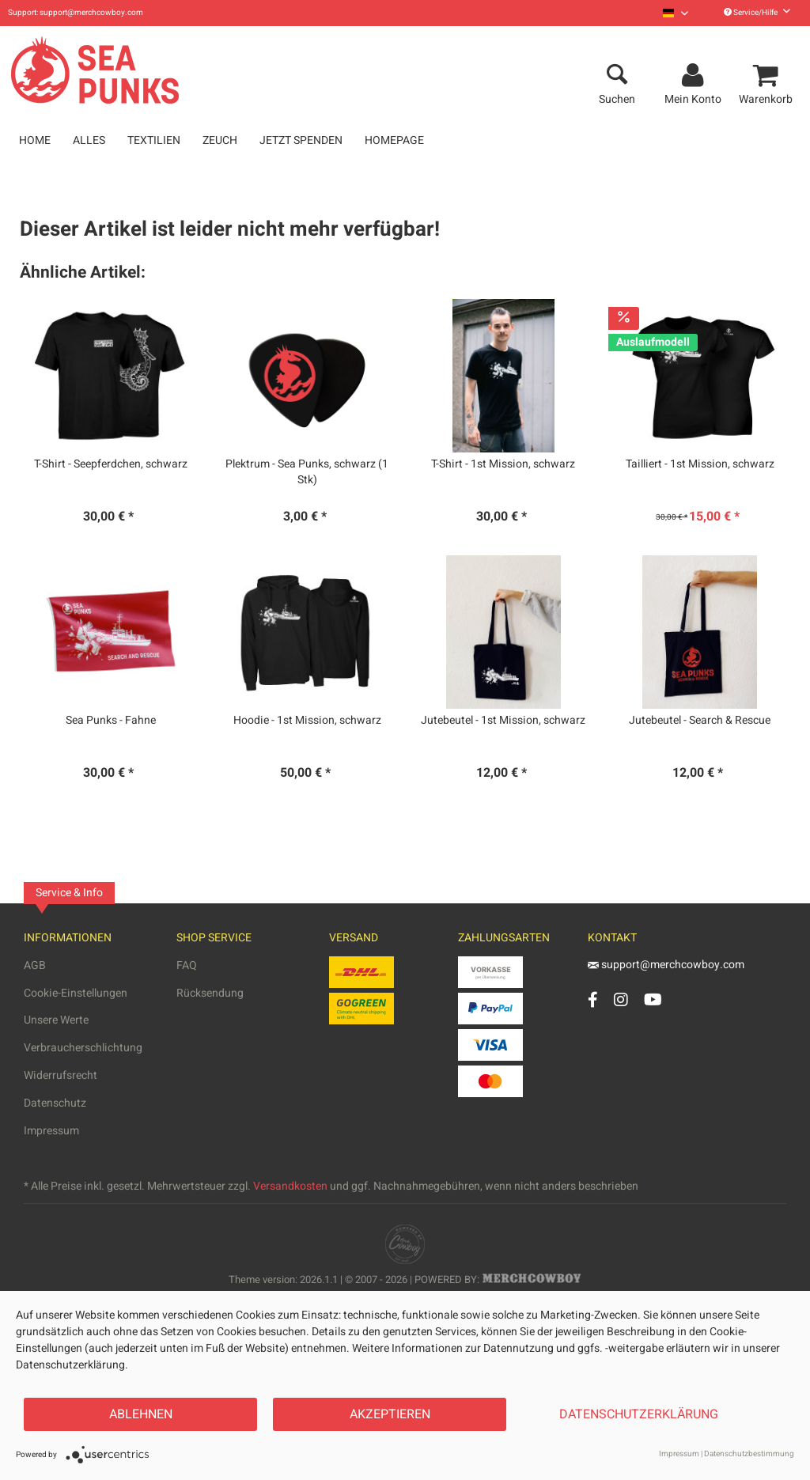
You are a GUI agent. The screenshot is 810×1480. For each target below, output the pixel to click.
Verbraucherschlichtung (83, 1047)
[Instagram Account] (621, 999)
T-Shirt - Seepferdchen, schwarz (110, 464)
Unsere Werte (56, 1020)
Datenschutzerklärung (638, 1414)
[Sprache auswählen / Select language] (675, 13)
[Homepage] (394, 140)
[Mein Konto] (695, 76)
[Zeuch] (219, 140)
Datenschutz (55, 1103)
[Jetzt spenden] (301, 140)
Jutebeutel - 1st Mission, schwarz (503, 721)
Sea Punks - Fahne (111, 721)
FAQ (186, 965)
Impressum (51, 1130)
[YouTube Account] (653, 999)
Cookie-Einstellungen (75, 993)
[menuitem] (675, 13)
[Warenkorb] (768, 76)
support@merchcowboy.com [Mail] (666, 964)
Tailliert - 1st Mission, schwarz (700, 464)
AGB (35, 965)
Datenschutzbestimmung (749, 1453)
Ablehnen (140, 1414)
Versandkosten (290, 1186)
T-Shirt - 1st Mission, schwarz (503, 464)
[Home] (35, 140)
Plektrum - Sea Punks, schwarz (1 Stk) (306, 472)
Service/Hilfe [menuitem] (757, 12)
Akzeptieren (390, 1414)
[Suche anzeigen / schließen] (617, 76)
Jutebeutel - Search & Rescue (699, 721)
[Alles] (89, 140)
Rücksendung (210, 993)
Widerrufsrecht (60, 1075)
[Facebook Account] (593, 999)
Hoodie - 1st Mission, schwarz (307, 721)
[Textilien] (153, 140)
